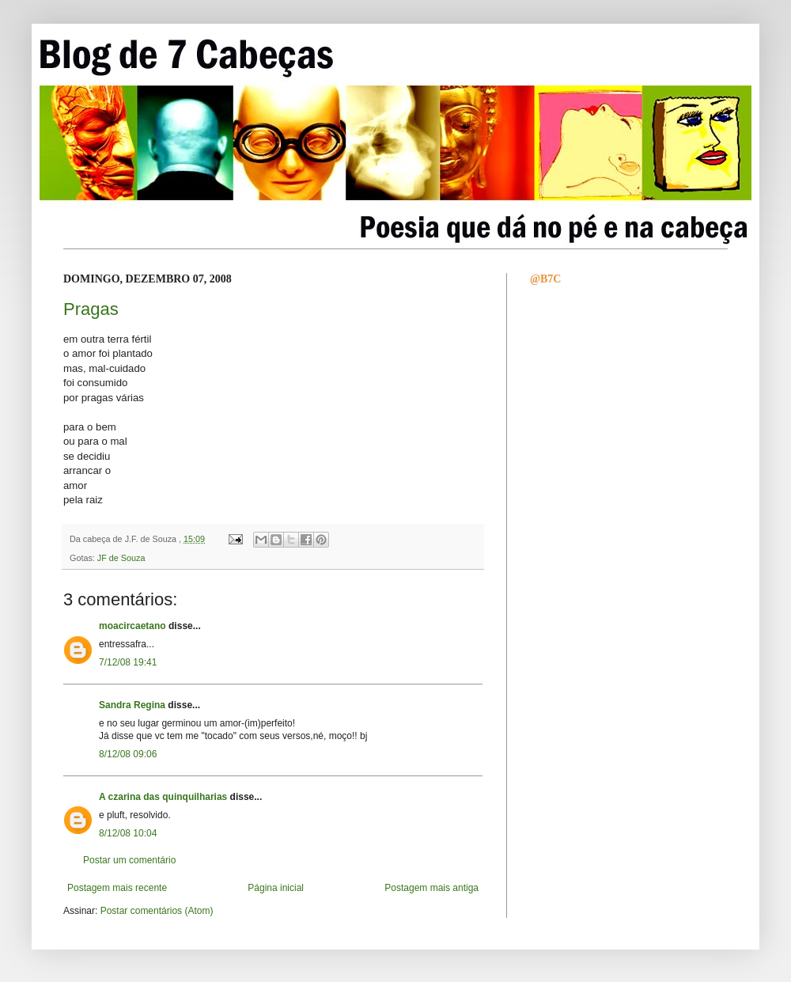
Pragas (91, 309)
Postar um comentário (129, 860)
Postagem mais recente (117, 887)
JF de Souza (121, 558)
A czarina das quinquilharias (163, 796)
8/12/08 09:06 (128, 754)
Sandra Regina (132, 705)
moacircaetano (132, 625)
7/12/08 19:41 (128, 662)
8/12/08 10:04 (128, 833)
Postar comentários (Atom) (157, 910)
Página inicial (276, 887)
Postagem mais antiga (431, 887)
